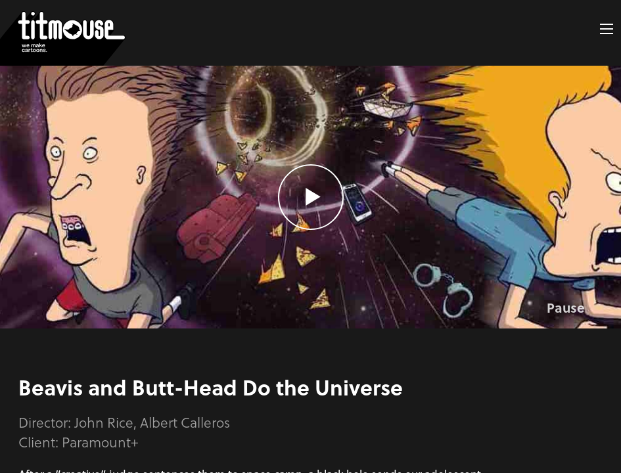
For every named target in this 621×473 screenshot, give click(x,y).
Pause (566, 307)
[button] (606, 29)
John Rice (103, 422)
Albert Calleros (185, 422)
